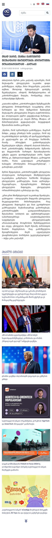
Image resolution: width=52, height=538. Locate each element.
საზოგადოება (26, 68)
